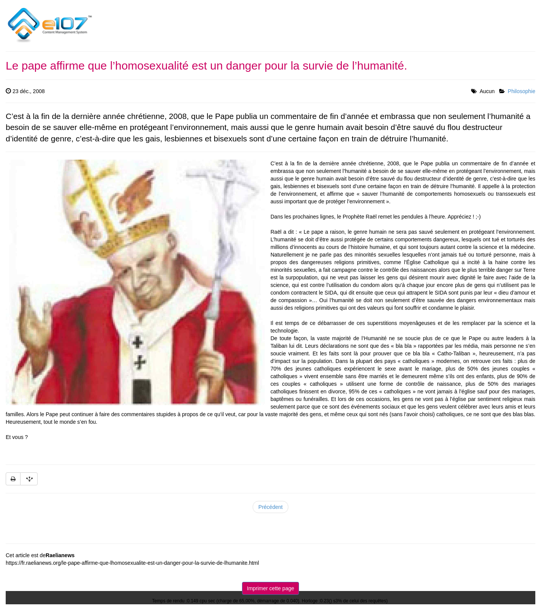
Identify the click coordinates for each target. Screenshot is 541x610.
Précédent (270, 507)
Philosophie (521, 91)
